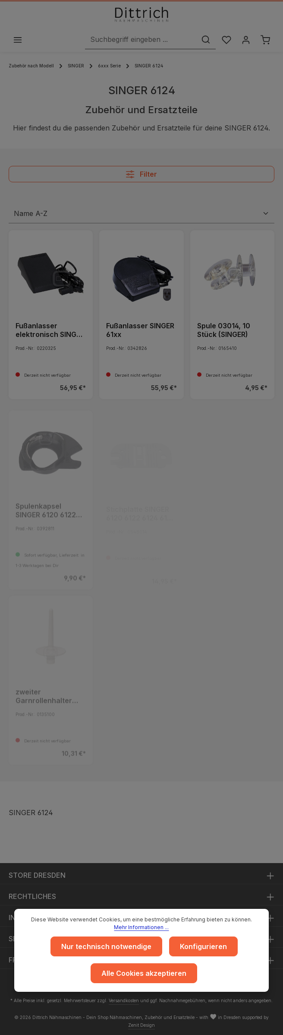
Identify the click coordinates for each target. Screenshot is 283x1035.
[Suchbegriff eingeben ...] (138, 40)
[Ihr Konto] (245, 40)
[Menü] (18, 40)
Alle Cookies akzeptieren (143, 973)
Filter (141, 175)
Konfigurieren (203, 946)
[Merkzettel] (224, 40)
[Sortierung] (141, 214)
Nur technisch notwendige (106, 946)
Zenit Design (141, 1025)
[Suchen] (204, 40)
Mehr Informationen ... (141, 927)
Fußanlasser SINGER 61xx (140, 331)
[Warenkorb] (265, 40)
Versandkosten (124, 1000)
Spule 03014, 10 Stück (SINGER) (223, 331)
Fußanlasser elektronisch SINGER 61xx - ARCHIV (50, 331)
